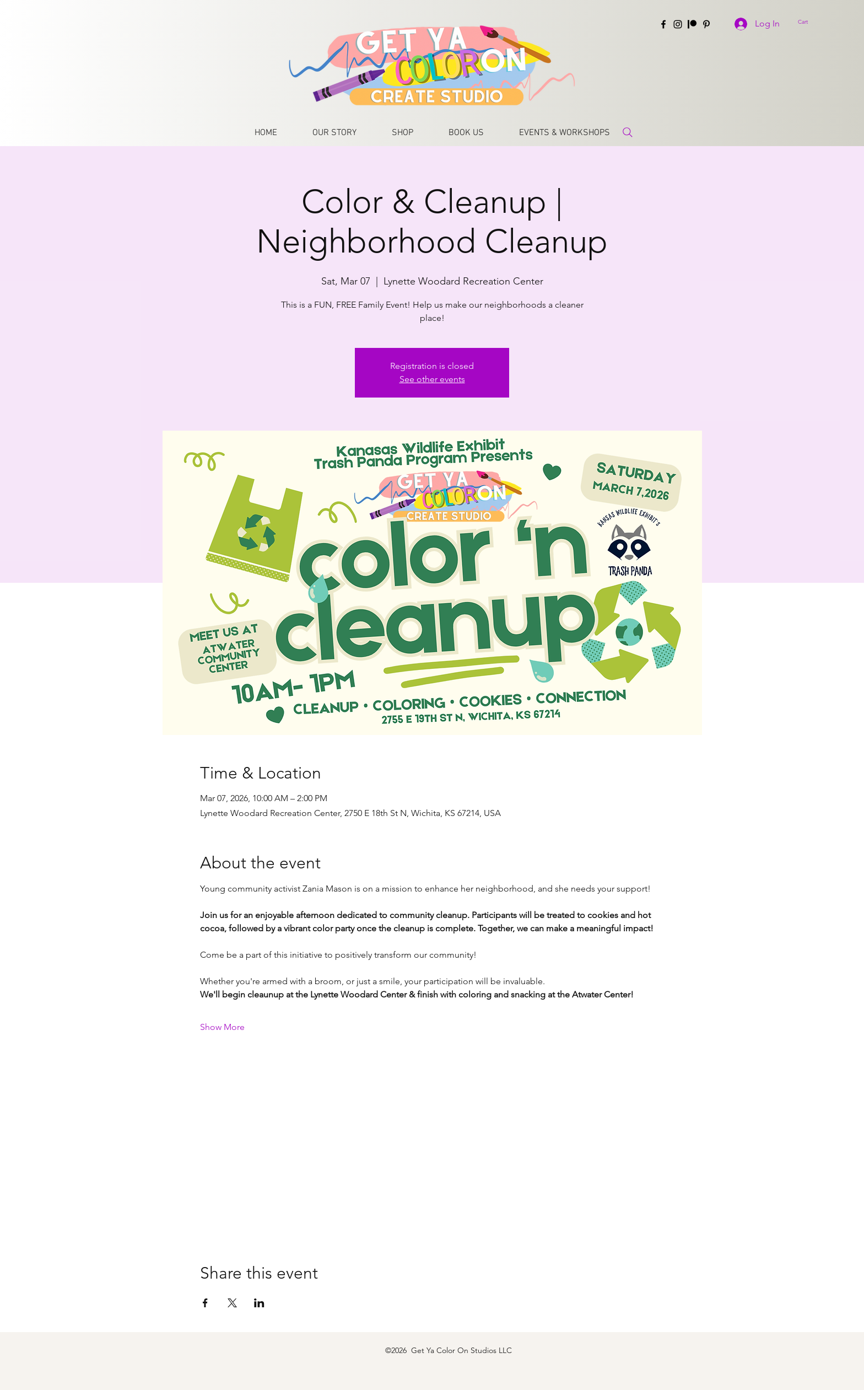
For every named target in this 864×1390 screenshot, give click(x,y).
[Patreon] (692, 24)
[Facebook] (663, 24)
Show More (222, 1027)
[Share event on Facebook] (205, 1302)
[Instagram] (677, 24)
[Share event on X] (232, 1302)
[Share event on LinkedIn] (259, 1302)
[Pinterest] (706, 24)
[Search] (627, 132)
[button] (813, 21)
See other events (432, 379)
